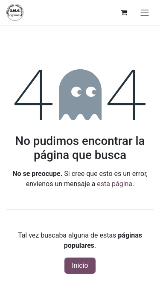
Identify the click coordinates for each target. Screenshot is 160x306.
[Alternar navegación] (145, 12)
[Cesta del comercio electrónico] (123, 12)
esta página (114, 184)
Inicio (80, 265)
